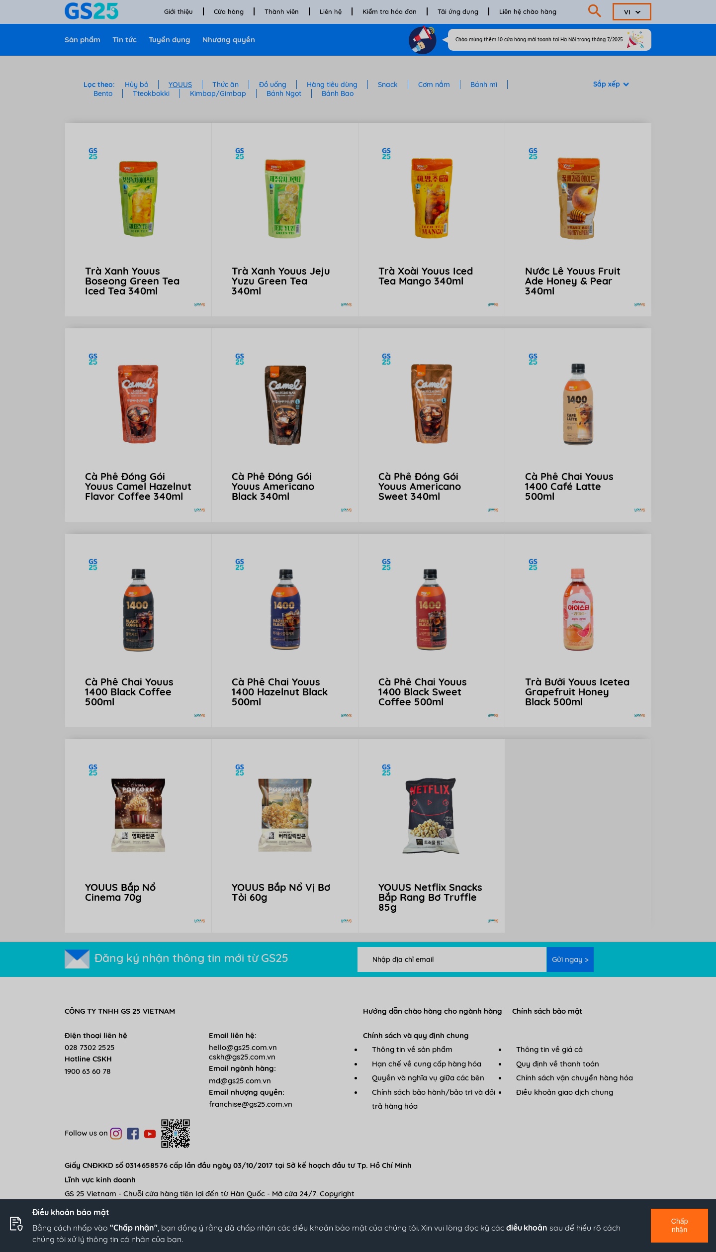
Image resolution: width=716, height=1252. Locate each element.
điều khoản (526, 1228)
